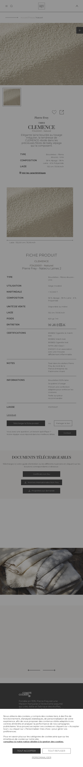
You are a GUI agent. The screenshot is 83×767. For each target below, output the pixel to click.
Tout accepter (26, 751)
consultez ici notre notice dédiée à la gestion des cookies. (33, 741)
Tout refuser (56, 751)
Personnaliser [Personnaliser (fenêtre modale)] (41, 757)
